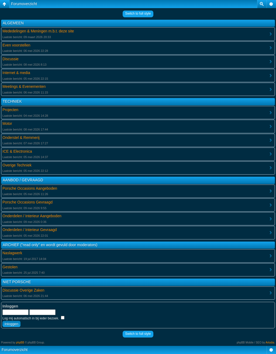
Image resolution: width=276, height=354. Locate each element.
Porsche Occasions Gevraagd (27, 202)
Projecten (10, 110)
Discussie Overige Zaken (23, 290)
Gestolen (10, 267)
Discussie (10, 59)
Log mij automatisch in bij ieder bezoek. (33, 318)
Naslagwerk (12, 253)
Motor (7, 123)
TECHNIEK (12, 101)
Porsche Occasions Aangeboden (29, 188)
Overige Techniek (17, 165)
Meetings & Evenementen (24, 86)
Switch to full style (138, 13)
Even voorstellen (16, 45)
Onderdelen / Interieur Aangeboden (31, 216)
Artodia (270, 342)
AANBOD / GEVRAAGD (23, 180)
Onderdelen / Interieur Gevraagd (29, 230)
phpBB (20, 342)
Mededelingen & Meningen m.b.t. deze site (38, 31)
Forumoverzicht (24, 4)
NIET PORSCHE (17, 282)
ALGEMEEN (13, 23)
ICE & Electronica (17, 151)
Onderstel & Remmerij (21, 137)
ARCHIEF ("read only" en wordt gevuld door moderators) (50, 245)
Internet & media (16, 73)
